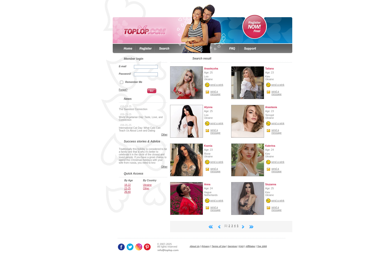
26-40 (127, 192)
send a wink (216, 84)
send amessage (215, 93)
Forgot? (123, 89)
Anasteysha (211, 68)
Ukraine (147, 185)
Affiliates (250, 246)
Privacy (206, 246)
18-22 (127, 185)
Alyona (208, 107)
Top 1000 (262, 246)
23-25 (127, 188)
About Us (195, 246)
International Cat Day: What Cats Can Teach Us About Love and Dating (140, 129)
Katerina (270, 145)
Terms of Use (219, 246)
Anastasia (271, 107)
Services (232, 246)
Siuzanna (270, 184)
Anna (207, 184)
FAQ (241, 246)
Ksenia (208, 145)
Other (164, 134)
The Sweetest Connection (133, 109)
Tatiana (269, 68)
